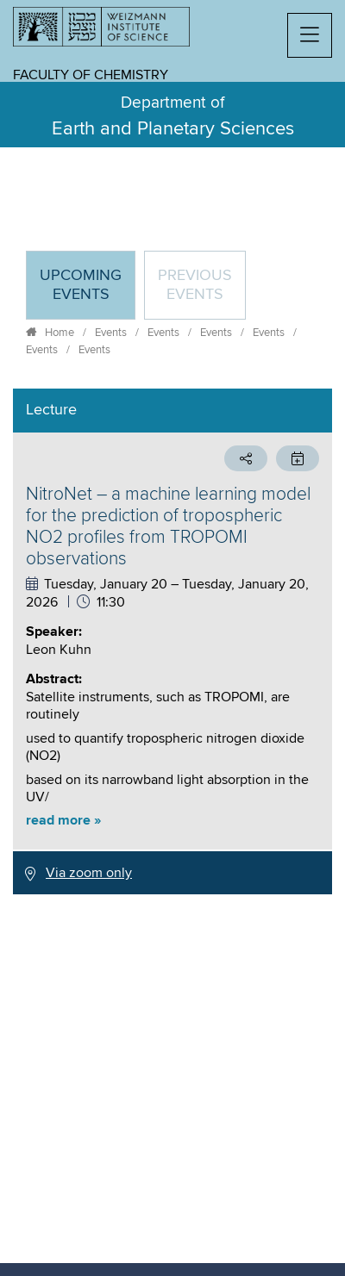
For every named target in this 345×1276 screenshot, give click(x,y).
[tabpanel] (172, 641)
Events (111, 332)
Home (59, 332)
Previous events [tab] (195, 285)
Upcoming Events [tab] (87, 292)
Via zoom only (89, 872)
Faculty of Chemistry (90, 75)
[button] (309, 35)
